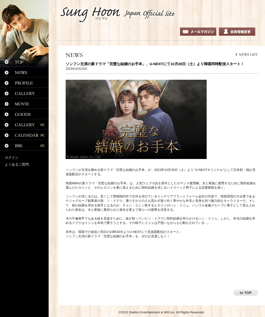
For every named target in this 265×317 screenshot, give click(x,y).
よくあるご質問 (17, 164)
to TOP (246, 293)
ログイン (11, 157)
